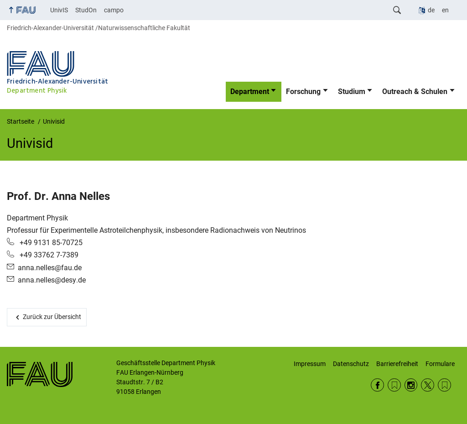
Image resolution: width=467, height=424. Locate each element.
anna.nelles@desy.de (52, 280)
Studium (351, 91)
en (445, 10)
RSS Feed (394, 385)
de (431, 10)
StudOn (86, 10)
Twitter (427, 385)
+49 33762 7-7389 (48, 255)
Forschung (303, 91)
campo (114, 10)
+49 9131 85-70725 (50, 242)
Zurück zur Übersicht (52, 316)
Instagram (411, 385)
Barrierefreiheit (397, 363)
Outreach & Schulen (414, 91)
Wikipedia (444, 385)
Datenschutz (351, 363)
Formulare (440, 363)
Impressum (310, 363)
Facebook (377, 385)
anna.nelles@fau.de (50, 267)
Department (249, 91)
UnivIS (59, 10)
